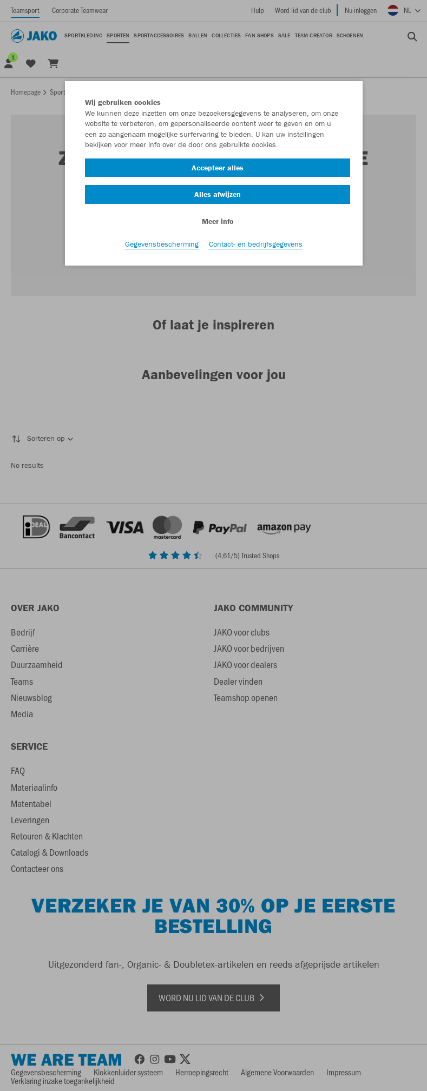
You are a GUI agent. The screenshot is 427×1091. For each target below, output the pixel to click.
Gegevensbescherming (162, 244)
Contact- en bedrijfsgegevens (256, 244)
